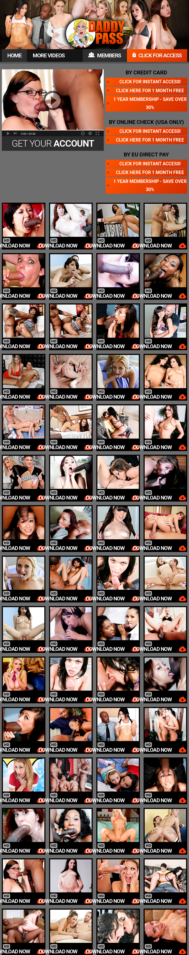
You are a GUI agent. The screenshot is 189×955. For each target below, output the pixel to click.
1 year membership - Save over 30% (150, 103)
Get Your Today (53, 144)
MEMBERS (104, 55)
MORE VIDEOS (49, 55)
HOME (14, 55)
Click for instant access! (150, 81)
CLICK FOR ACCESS (157, 55)
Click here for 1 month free (150, 90)
